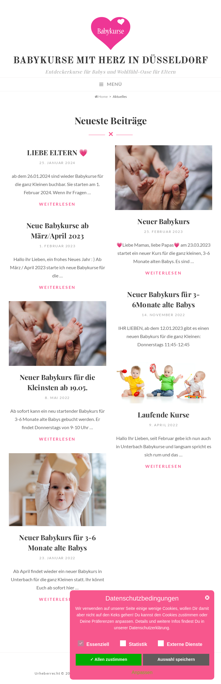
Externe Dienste (180, 643)
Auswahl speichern (176, 659)
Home (101, 96)
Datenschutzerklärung (149, 627)
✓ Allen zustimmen (108, 659)
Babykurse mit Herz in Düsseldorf (110, 61)
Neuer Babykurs (163, 221)
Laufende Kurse (164, 414)
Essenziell (93, 643)
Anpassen (141, 672)
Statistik (133, 643)
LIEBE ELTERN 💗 (57, 152)
